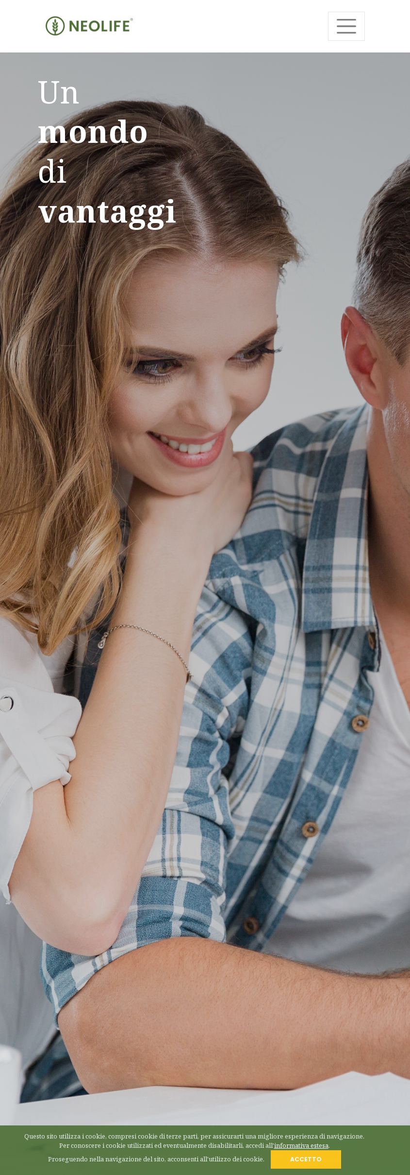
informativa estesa (301, 1145)
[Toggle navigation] (346, 26)
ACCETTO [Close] (306, 1159)
